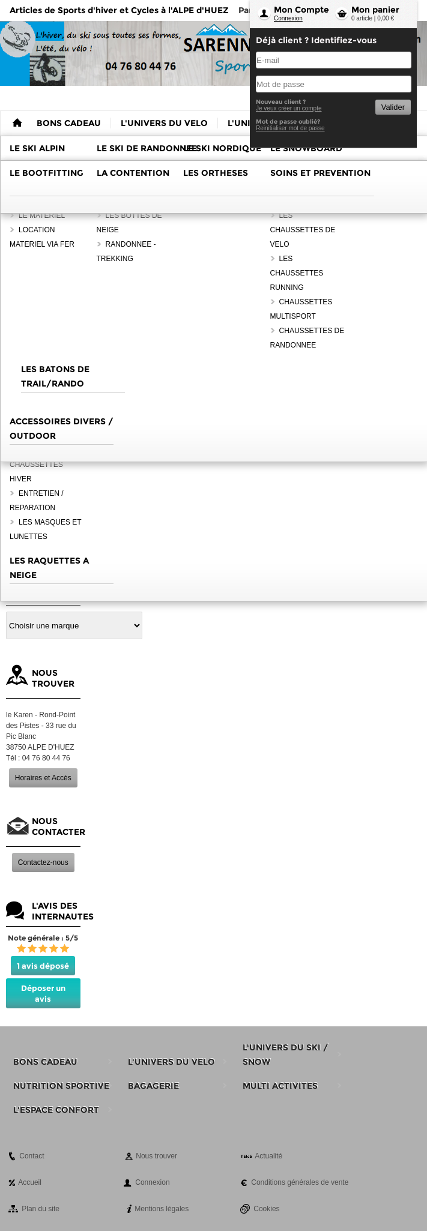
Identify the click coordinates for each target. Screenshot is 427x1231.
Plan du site (40, 1209)
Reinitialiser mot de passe (290, 128)
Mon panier (375, 9)
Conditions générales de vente (299, 1182)
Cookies (266, 1209)
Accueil (29, 1182)
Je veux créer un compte (289, 108)
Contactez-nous (43, 862)
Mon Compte (301, 9)
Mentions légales (162, 1209)
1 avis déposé (43, 966)
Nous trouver (156, 1156)
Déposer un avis (43, 993)
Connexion (288, 18)
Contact (31, 1156)
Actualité (268, 1156)
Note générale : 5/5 (43, 937)
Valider (393, 107)
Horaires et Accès (43, 778)
